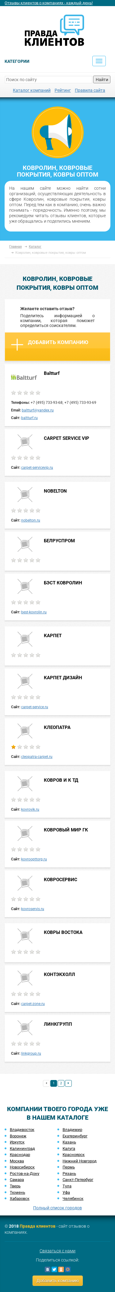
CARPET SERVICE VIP (66, 438)
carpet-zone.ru (33, 1004)
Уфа (66, 1192)
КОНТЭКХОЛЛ (59, 974)
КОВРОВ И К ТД (61, 780)
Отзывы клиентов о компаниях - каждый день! (49, 3)
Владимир (72, 1129)
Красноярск (74, 1154)
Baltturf (51, 373)
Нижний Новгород (80, 1161)
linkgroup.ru (31, 1053)
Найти (102, 79)
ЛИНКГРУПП (58, 1024)
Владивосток (22, 1129)
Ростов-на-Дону (24, 1173)
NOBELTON (55, 491)
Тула (67, 1186)
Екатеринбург (75, 1136)
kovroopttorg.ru (34, 859)
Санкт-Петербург (78, 1179)
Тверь (15, 1186)
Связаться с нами (57, 1250)
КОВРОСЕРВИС (60, 879)
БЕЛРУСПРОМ (59, 541)
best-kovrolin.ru (34, 612)
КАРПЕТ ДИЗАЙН (63, 677)
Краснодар (20, 1154)
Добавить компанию (49, 345)
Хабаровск (19, 1198)
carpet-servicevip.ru (37, 467)
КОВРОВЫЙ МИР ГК (66, 830)
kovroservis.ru (32, 909)
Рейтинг (63, 90)
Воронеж (18, 1136)
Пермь (69, 1167)
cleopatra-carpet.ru (36, 757)
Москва (17, 1161)
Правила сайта (90, 90)
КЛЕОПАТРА (57, 727)
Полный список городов (57, 1207)
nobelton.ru (30, 520)
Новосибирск (22, 1167)
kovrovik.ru (30, 809)
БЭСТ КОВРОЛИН (63, 583)
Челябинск (73, 1198)
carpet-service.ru (34, 707)
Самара (17, 1179)
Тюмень (17, 1192)
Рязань (69, 1173)
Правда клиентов (38, 1226)
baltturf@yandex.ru (38, 410)
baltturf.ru (29, 418)
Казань (69, 1142)
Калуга (69, 1148)
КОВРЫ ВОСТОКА (63, 932)
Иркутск (17, 1142)
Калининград (22, 1148)
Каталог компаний (32, 90)
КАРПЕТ (53, 635)
